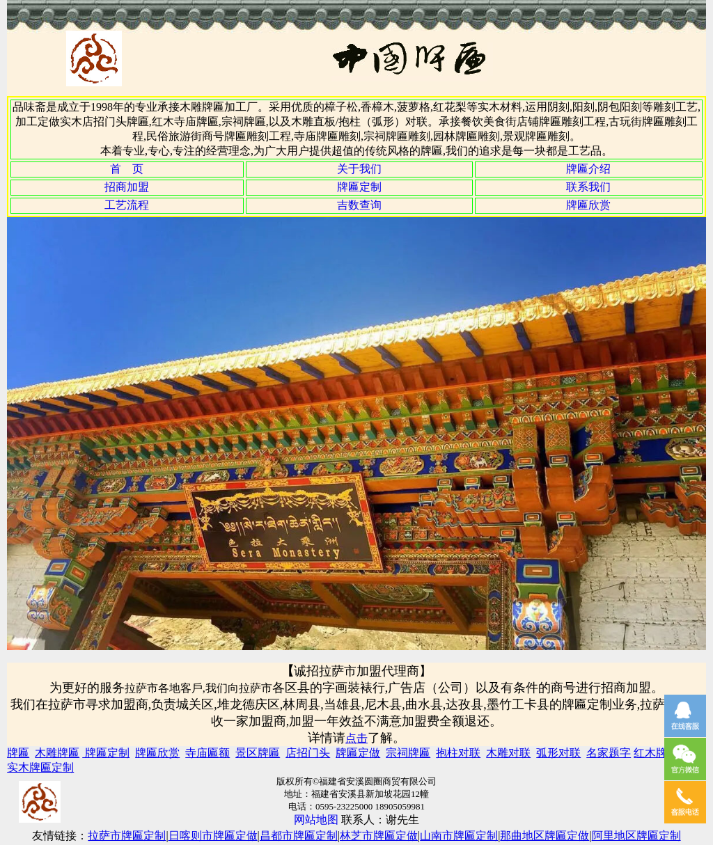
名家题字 (608, 753)
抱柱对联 (458, 753)
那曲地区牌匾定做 (544, 836)
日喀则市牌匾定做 (213, 836)
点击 (356, 738)
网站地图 (316, 820)
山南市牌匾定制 (459, 836)
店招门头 (307, 753)
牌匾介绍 (588, 169)
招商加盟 (126, 187)
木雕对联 (508, 753)
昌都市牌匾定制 (299, 836)
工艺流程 (126, 205)
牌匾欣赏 (588, 205)
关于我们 (359, 169)
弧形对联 (558, 753)
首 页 (126, 169)
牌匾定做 (358, 753)
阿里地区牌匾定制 (636, 836)
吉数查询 (359, 205)
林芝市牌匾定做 (379, 836)
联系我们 (588, 187)
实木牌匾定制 (40, 767)
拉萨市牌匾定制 (127, 836)
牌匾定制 (359, 187)
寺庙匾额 (207, 753)
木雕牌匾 (57, 753)
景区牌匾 (257, 753)
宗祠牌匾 (408, 753)
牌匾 (18, 753)
